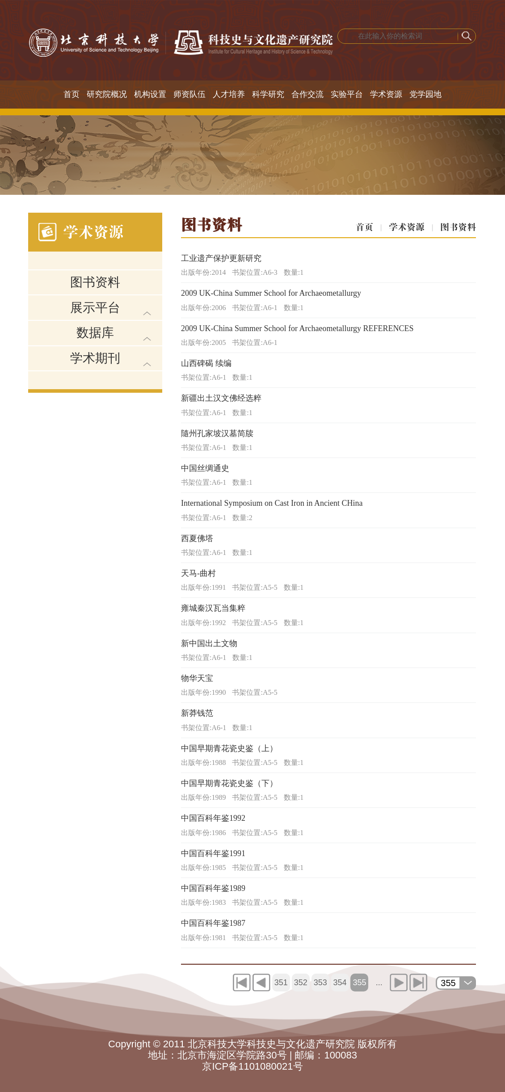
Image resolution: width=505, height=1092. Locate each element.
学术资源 (386, 94)
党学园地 (425, 94)
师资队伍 (189, 94)
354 (340, 982)
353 (320, 982)
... (379, 982)
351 (281, 982)
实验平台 (347, 94)
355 (359, 982)
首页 (71, 94)
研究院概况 (107, 94)
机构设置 (150, 94)
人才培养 (229, 94)
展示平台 (95, 308)
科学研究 (268, 94)
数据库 (95, 333)
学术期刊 (95, 358)
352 (300, 982)
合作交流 (307, 94)
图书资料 (95, 282)
